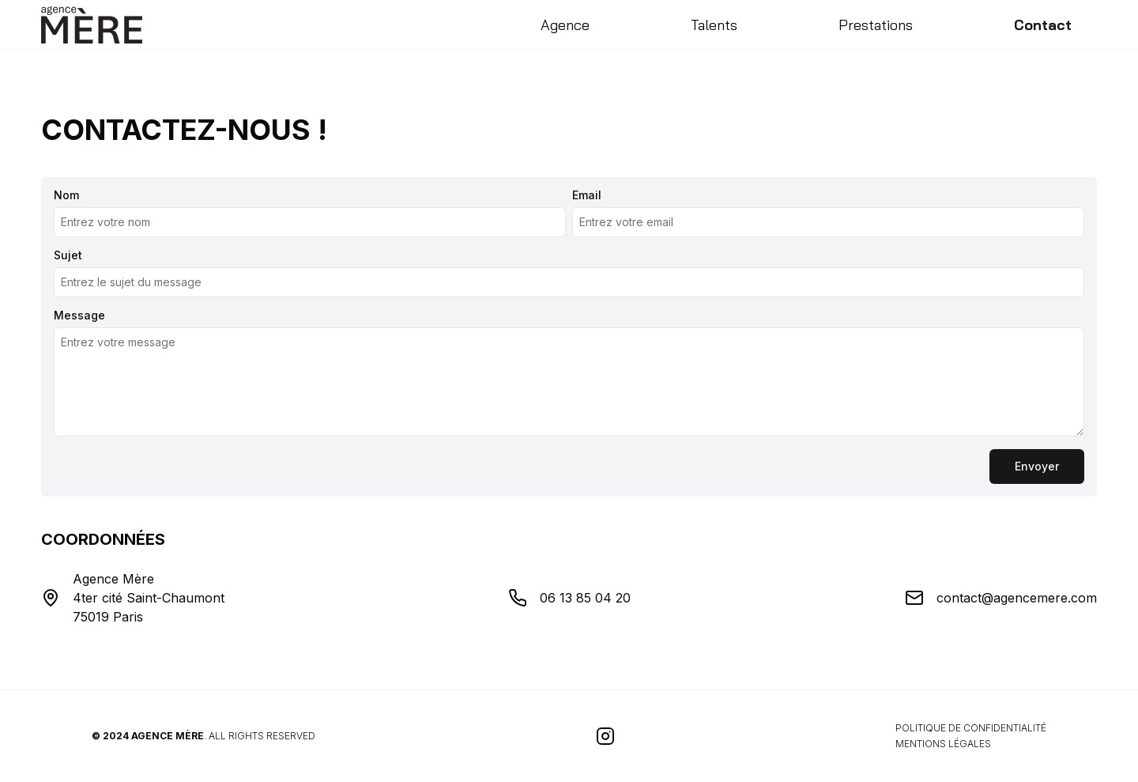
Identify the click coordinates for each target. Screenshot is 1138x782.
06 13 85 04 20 (585, 598)
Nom (66, 195)
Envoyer (1037, 466)
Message (79, 315)
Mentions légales (943, 744)
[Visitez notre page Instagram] (605, 736)
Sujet (68, 255)
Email (586, 195)
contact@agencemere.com (1016, 598)
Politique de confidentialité (970, 728)
